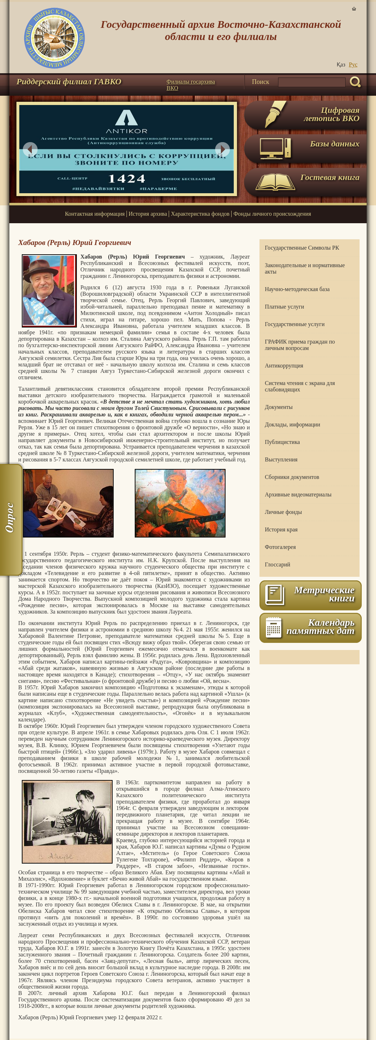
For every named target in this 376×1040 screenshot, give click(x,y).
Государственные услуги (295, 324)
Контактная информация (95, 214)
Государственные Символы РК (302, 248)
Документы (279, 407)
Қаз (341, 64)
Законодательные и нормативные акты (305, 268)
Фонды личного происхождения (272, 214)
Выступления (281, 459)
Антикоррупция (284, 365)
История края (281, 529)
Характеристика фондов (200, 214)
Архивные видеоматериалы (298, 494)
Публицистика (282, 442)
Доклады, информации (292, 424)
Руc (353, 64)
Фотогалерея (280, 547)
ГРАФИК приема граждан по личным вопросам (300, 345)
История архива (148, 214)
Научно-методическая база (297, 289)
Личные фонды (283, 512)
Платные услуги (284, 307)
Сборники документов (292, 477)
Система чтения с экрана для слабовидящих (300, 386)
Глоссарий (277, 564)
